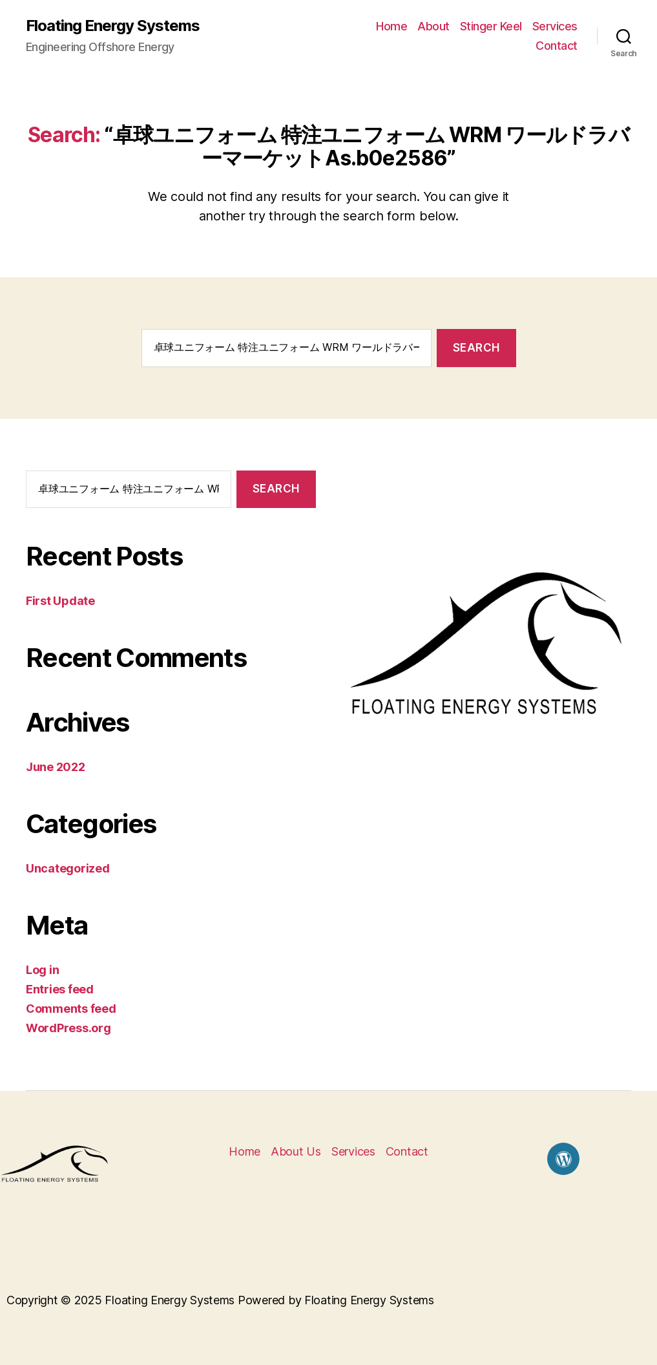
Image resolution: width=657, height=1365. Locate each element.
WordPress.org (68, 1028)
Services (555, 26)
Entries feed (60, 989)
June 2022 (55, 767)
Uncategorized (68, 868)
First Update (60, 601)
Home (391, 26)
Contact (557, 45)
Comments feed (71, 1008)
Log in (42, 970)
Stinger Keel (491, 26)
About (433, 26)
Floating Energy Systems (113, 26)
